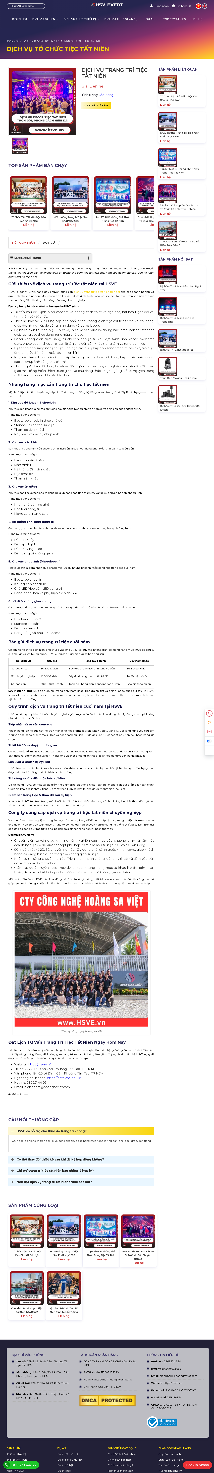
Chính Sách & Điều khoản (122, 1449)
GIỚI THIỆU (19, 19)
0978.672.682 (172, 1364)
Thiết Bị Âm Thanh (17, 1455)
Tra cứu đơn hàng (168, 1460)
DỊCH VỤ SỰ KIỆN (45, 19)
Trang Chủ (13, 40)
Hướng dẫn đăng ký (170, 1466)
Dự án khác (64, 1466)
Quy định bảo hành (169, 1449)
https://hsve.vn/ (39, 1065)
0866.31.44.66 (172, 1357)
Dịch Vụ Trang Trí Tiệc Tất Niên (82, 40)
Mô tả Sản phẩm (25, 243)
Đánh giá (55, 243)
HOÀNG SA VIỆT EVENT (181, 1385)
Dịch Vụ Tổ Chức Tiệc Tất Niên (41, 40)
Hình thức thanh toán (120, 1466)
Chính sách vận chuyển (121, 1460)
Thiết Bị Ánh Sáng (17, 1460)
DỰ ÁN (152, 19)
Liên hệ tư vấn (96, 105)
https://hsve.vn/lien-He (64, 1078)
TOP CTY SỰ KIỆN (174, 19)
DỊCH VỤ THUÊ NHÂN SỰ (122, 19)
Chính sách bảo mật (119, 1455)
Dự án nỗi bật (65, 1460)
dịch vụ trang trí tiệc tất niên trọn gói (97, 292)
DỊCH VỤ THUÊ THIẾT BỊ (81, 19)
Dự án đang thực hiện (70, 1455)
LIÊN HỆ (196, 19)
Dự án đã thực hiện (68, 1449)
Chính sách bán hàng (170, 1455)
